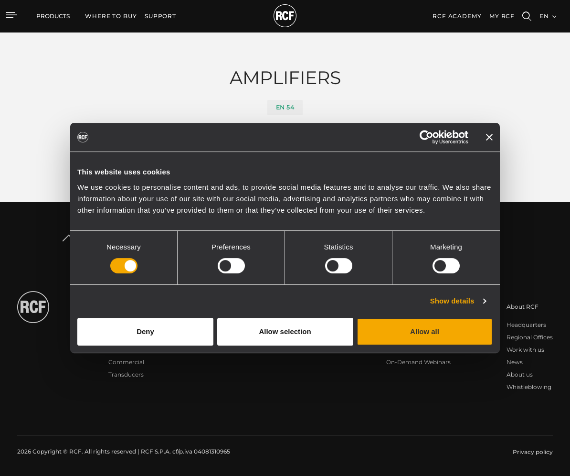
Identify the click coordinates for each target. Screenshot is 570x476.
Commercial (126, 362)
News (515, 362)
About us (520, 374)
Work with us (525, 349)
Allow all (424, 331)
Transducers (126, 374)
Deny (145, 331)
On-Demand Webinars (418, 362)
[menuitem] (111, 16)
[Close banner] (489, 137)
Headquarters (526, 324)
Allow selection (285, 331)
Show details (452, 301)
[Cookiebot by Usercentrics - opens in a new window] (426, 137)
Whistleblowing (529, 386)
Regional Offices (530, 337)
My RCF (502, 16)
